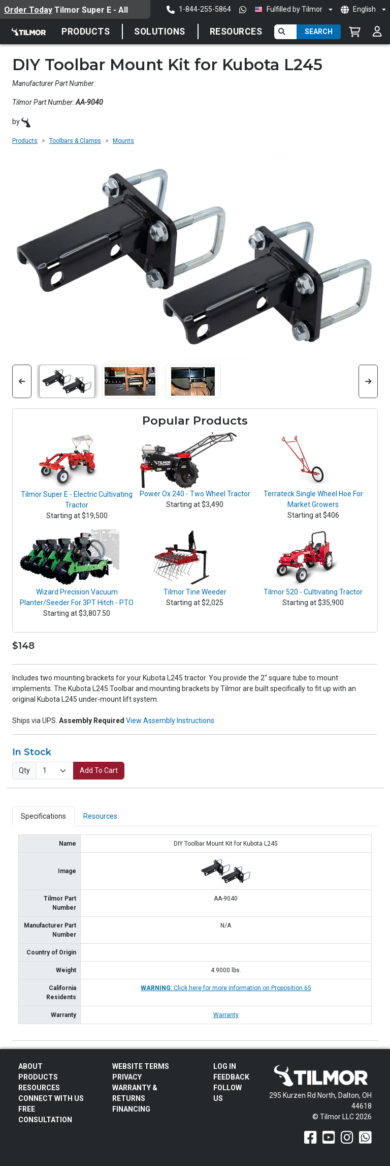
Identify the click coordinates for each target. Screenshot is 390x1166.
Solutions (159, 31)
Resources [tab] (100, 816)
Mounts (123, 140)
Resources (236, 31)
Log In (224, 1066)
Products (85, 31)
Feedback (231, 1077)
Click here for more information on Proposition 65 (226, 988)
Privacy (127, 1077)
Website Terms (140, 1066)
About (30, 1066)
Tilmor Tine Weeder (195, 592)
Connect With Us (51, 1098)
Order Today (28, 10)
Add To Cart (99, 770)
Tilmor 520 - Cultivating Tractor (313, 592)
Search (319, 31)
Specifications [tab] (43, 816)
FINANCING (131, 1109)
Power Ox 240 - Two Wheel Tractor (195, 494)
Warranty (226, 1015)
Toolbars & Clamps (75, 140)
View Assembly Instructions (170, 720)
